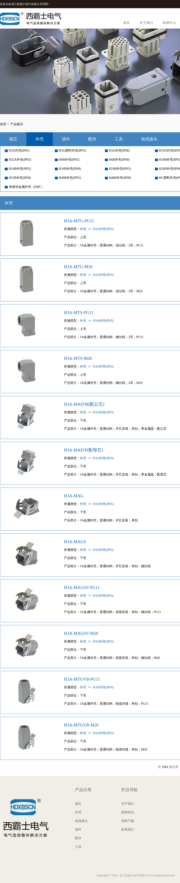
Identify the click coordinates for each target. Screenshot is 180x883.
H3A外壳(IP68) (117, 150)
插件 (66, 139)
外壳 (39, 139)
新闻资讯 (127, 812)
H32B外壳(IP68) (18, 177)
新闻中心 (169, 23)
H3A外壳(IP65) (17, 150)
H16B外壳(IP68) (68, 168)
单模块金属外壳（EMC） (24, 187)
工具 (119, 139)
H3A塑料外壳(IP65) (70, 150)
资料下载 (127, 821)
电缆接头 (149, 139)
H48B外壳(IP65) (68, 177)
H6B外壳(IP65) (67, 159)
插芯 (13, 139)
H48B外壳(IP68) (118, 177)
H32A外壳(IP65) (18, 159)
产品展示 (16, 124)
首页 (126, 23)
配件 (92, 139)
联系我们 (127, 829)
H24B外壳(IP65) (118, 168)
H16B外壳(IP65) (18, 168)
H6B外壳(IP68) (117, 159)
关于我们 (146, 23)
